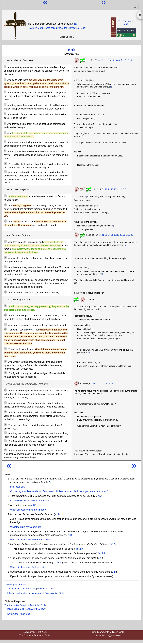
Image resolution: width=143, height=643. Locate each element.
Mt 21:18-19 (110, 189)
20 (5, 306)
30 (5, 425)
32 (5, 441)
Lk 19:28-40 (114, 60)
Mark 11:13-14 (44, 588)
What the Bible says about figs (25, 527)
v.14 (57, 514)
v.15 (70, 535)
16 (5, 257)
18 (5, 279)
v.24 (114, 572)
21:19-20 (57, 562)
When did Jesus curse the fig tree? (28, 510)
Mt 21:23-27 (98, 383)
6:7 (75, 24)
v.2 (48, 482)
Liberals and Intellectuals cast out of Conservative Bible (35, 593)
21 (5, 315)
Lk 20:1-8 (109, 383)
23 (5, 329)
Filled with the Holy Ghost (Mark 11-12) (27, 609)
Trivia (31, 28)
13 (5, 205)
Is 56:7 (79, 549)
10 (5, 164)
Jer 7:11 (102, 553)
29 (5, 412)
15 (5, 241)
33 (5, 450)
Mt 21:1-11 (103, 60)
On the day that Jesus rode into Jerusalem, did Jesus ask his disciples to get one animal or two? (59, 491)
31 (5, 433)
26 (5, 373)
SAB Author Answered (18, 614)
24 (5, 349)
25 (5, 361)
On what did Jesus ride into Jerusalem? (30, 500)
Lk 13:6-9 (121, 189)
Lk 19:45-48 (116, 235)
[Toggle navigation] (135, 7)
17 (5, 267)
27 (5, 390)
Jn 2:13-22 (128, 235)
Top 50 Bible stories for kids (21, 588)
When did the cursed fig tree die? (27, 567)
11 (5, 172)
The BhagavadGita (125, 22)
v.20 (100, 558)
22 (5, 324)
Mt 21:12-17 (104, 235)
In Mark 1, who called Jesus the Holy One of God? (60, 28)
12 (5, 196)
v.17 (113, 544)
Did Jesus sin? (17, 487)
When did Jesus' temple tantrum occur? (30, 539)
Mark (71, 49)
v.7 (99, 496)
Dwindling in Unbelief (15, 584)
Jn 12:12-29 (126, 60)
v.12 (33, 505)
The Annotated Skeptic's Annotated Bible (25, 605)
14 (5, 221)
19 (5, 292)
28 (5, 403)
